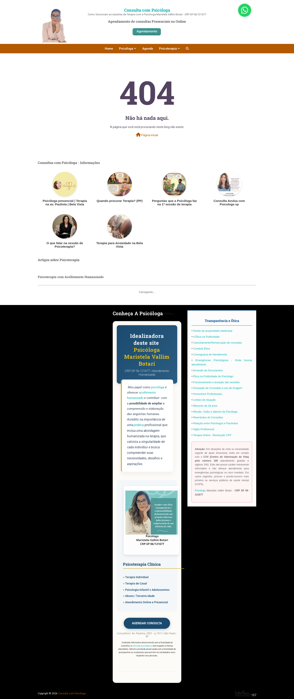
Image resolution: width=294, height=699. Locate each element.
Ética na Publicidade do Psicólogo (213, 376)
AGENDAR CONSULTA (147, 623)
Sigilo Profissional (203, 429)
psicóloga (157, 387)
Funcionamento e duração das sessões (216, 382)
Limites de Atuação (204, 399)
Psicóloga (126, 48)
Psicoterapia (168, 48)
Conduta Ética (201, 348)
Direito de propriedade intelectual (212, 330)
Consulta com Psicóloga (147, 10)
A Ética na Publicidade (206, 336)
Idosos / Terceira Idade (140, 596)
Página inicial (147, 135)
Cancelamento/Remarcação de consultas (217, 342)
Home (109, 48)
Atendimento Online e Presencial (146, 602)
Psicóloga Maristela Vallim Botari (147, 356)
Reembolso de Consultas (208, 417)
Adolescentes (160, 589)
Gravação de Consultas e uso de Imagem (217, 388)
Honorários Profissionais (207, 393)
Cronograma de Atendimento (210, 354)
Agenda (147, 48)
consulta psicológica (142, 646)
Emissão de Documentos (208, 370)
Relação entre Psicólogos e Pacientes (215, 423)
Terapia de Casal (136, 583)
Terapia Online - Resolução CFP (212, 435)
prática (139, 425)
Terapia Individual (137, 577)
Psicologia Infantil (137, 589)
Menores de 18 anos (205, 405)
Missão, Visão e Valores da (209, 411)
